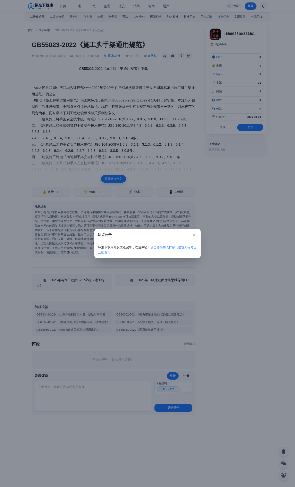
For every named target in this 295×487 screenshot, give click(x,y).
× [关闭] (194, 235)
